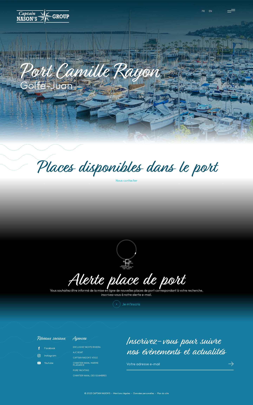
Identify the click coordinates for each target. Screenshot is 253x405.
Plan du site (163, 393)
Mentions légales (121, 393)
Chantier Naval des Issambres (90, 376)
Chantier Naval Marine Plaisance (85, 364)
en (210, 11)
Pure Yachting (81, 370)
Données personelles (143, 393)
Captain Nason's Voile (85, 358)
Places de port (37, 58)
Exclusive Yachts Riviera (86, 347)
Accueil (23, 58)
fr (203, 11)
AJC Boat (78, 352)
